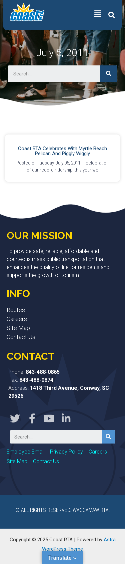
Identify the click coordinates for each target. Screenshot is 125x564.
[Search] (108, 73)
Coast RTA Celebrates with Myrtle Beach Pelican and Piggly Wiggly (62, 151)
